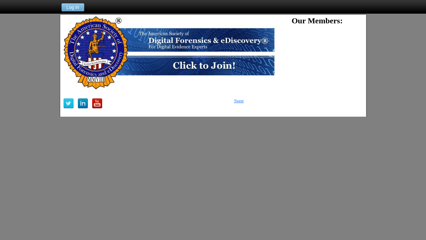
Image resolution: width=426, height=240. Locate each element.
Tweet (239, 101)
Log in (72, 7)
